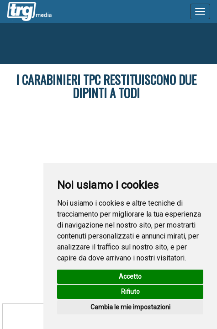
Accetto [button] (130, 276)
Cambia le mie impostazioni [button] (130, 307)
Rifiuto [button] (130, 291)
